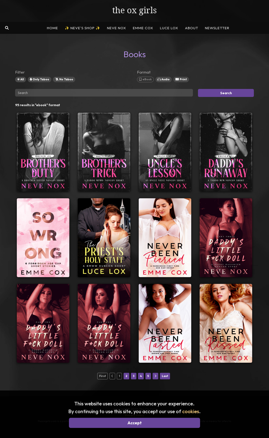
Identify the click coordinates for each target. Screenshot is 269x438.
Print (181, 79)
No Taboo (64, 79)
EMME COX (143, 28)
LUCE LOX (169, 28)
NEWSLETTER (217, 28)
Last (165, 376)
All (20, 79)
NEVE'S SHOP (82, 28)
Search (226, 93)
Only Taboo (39, 79)
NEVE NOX (116, 28)
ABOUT (191, 28)
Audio (164, 79)
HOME (52, 28)
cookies (190, 411)
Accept (135, 422)
